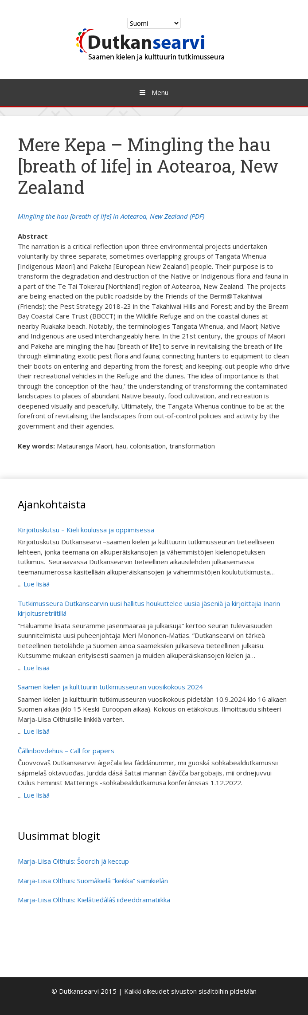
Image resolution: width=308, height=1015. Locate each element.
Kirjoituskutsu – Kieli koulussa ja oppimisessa (87, 529)
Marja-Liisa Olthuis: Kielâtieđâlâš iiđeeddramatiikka (94, 899)
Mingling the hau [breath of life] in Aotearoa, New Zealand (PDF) (111, 216)
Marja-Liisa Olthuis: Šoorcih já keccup (73, 861)
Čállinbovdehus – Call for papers (66, 750)
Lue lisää (36, 583)
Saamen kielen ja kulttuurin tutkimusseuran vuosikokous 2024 (110, 686)
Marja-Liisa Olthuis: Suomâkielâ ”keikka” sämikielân (93, 880)
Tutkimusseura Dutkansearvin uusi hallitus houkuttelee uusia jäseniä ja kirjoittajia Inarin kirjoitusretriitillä (149, 608)
